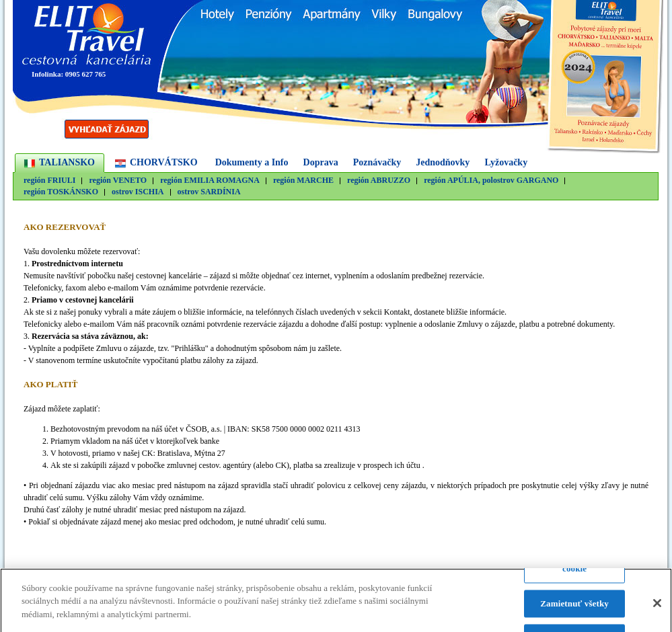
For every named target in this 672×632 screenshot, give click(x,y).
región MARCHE (303, 180)
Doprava (320, 162)
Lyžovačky (505, 162)
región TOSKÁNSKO (61, 192)
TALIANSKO (67, 162)
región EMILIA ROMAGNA (210, 180)
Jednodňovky (443, 162)
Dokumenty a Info (252, 162)
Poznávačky (377, 162)
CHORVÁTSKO (164, 162)
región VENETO (118, 180)
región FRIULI (49, 180)
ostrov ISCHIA (137, 192)
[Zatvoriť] (657, 607)
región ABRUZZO (378, 180)
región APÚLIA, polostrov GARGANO (491, 180)
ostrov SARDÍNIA (209, 192)
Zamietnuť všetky (574, 607)
